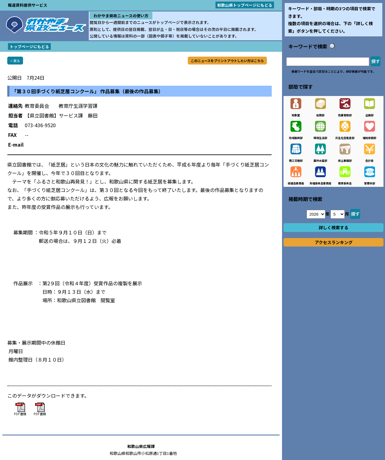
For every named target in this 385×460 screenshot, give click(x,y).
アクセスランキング (334, 242)
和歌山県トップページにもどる (244, 5)
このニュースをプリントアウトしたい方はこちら (227, 60)
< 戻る (15, 60)
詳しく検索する (333, 227)
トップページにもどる (29, 46)
